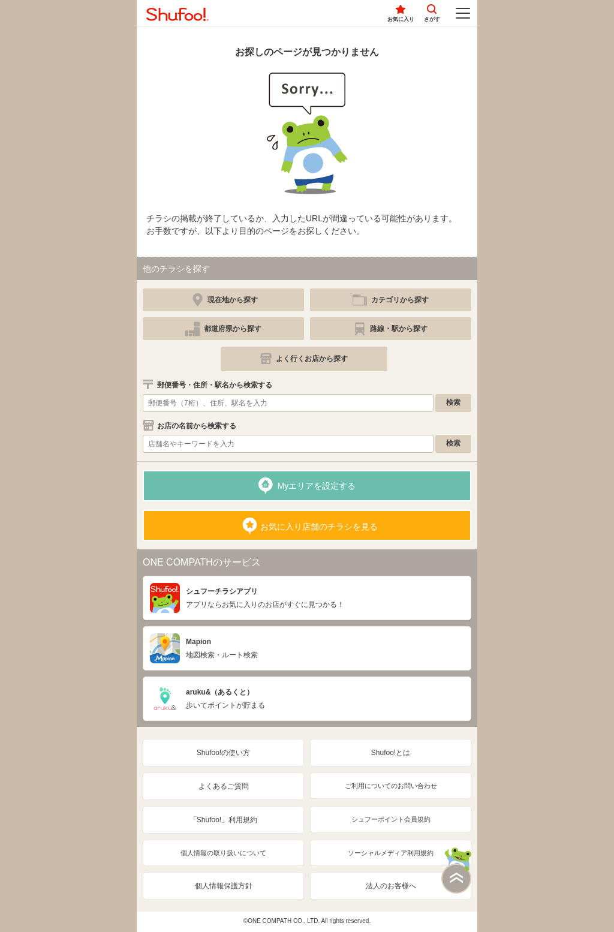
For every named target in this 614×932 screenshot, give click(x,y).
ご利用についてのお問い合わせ (391, 785)
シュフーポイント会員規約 (391, 819)
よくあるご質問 (223, 786)
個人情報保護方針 (223, 886)
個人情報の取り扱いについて (223, 852)
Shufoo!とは (390, 752)
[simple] (390, 299)
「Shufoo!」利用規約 (223, 820)
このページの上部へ (456, 870)
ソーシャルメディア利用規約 (391, 852)
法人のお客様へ (391, 886)
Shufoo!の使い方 (223, 752)
